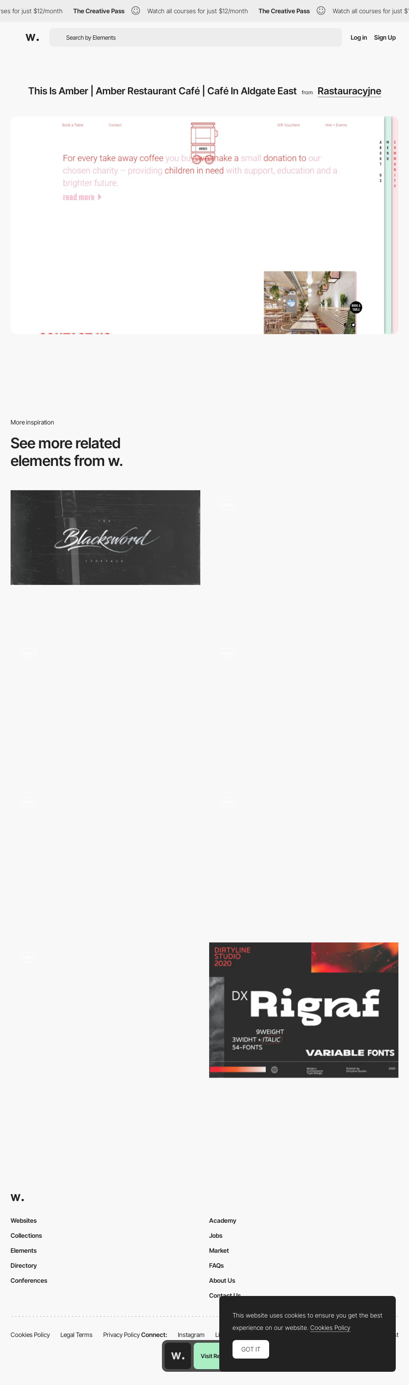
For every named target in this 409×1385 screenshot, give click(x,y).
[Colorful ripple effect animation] (304, 557)
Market (219, 1250)
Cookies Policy (30, 1334)
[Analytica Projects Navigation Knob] (304, 706)
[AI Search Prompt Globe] (105, 858)
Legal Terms (76, 1334)
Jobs (215, 1235)
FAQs (216, 1265)
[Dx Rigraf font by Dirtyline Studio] (304, 1010)
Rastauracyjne (349, 91)
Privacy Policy (121, 1334)
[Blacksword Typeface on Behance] (105, 537)
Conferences (29, 1280)
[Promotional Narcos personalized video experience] (105, 706)
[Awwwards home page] (178, 1356)
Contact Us (225, 1295)
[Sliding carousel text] (105, 1010)
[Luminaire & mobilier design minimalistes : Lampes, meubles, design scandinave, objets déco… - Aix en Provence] (304, 840)
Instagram (191, 1334)
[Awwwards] (32, 37)
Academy (222, 1220)
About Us (222, 1280)
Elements (24, 1250)
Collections (26, 1235)
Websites (24, 1220)
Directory (24, 1265)
